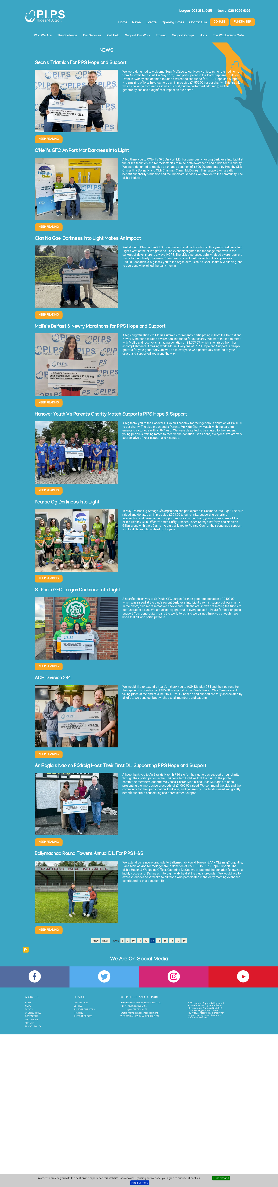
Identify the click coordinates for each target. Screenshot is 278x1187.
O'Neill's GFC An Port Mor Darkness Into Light (82, 151)
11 (139, 940)
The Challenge (67, 35)
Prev (96, 940)
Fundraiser (242, 22)
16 (171, 940)
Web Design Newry (130, 1016)
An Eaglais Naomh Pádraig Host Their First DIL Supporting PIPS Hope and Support (120, 766)
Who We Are (43, 35)
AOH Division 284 (53, 678)
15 (165, 940)
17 (177, 940)
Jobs (203, 35)
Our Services (92, 35)
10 (133, 940)
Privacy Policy (33, 1026)
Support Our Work (137, 35)
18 (184, 940)
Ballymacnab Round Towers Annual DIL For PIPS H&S (89, 854)
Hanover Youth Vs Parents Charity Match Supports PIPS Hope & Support (111, 414)
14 (158, 940)
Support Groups (183, 35)
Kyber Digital (151, 1016)
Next (105, 940)
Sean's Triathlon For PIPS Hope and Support (80, 63)
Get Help (113, 35)
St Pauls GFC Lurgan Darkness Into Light (77, 590)
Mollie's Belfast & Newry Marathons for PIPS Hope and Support (100, 326)
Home (122, 23)
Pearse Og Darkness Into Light (67, 502)
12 (146, 940)
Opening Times (173, 23)
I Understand (221, 1178)
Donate (219, 22)
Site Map (29, 1022)
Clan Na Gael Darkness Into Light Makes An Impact (88, 239)
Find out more (139, 1182)
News (136, 23)
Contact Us (198, 23)
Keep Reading (49, 139)
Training (161, 35)
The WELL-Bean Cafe (228, 35)
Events (151, 23)
